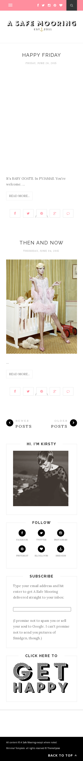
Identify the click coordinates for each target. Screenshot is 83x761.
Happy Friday (41, 55)
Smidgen (61, 551)
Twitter (41, 535)
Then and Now (41, 243)
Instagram (60, 535)
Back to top (62, 755)
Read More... (19, 196)
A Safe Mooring (29, 742)
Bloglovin (41, 551)
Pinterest (22, 551)
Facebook (22, 535)
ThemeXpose (53, 748)
